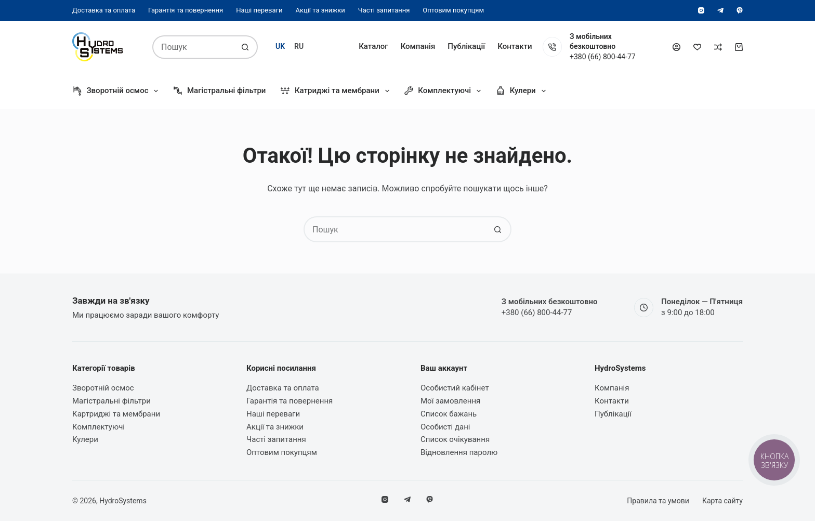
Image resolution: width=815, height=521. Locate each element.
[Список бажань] (697, 47)
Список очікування (455, 439)
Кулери (522, 91)
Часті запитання (384, 10)
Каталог (373, 46)
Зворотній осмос (117, 91)
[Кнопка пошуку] (245, 47)
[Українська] (280, 47)
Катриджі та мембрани (336, 91)
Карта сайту (722, 501)
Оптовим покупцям (453, 10)
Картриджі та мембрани (116, 414)
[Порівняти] (718, 47)
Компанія (418, 46)
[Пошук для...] (193, 47)
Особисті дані (445, 427)
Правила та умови (658, 501)
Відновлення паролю (458, 452)
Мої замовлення (450, 401)
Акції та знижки (320, 10)
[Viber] (740, 10)
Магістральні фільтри (219, 91)
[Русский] (299, 47)
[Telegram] (720, 10)
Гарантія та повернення (185, 10)
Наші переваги (259, 10)
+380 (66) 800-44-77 (603, 57)
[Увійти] (676, 47)
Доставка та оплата (103, 10)
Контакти (514, 46)
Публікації (466, 46)
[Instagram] (701, 10)
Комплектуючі (444, 91)
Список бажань (448, 414)
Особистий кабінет (454, 388)
